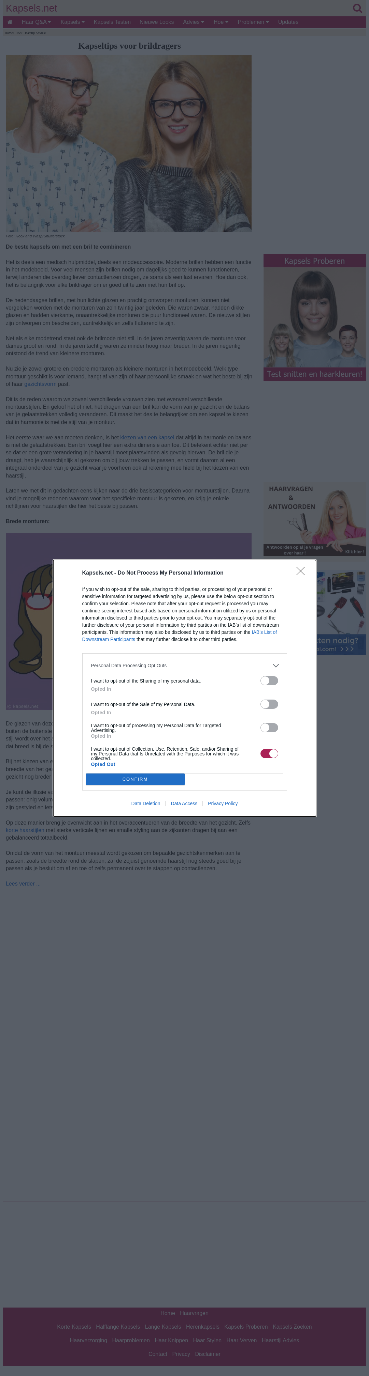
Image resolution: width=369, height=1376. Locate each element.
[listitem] (184, 665)
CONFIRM (135, 779)
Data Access (184, 803)
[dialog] (184, 688)
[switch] (269, 680)
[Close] (302, 573)
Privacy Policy (223, 803)
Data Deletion (145, 803)
